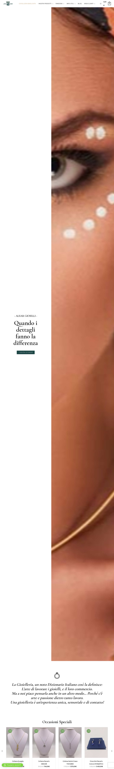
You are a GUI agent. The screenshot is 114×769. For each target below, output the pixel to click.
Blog (80, 3)
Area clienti (89, 4)
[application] (52, 4)
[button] (2, 751)
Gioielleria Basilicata (27, 3)
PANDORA (60, 4)
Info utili (71, 4)
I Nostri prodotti (45, 4)
